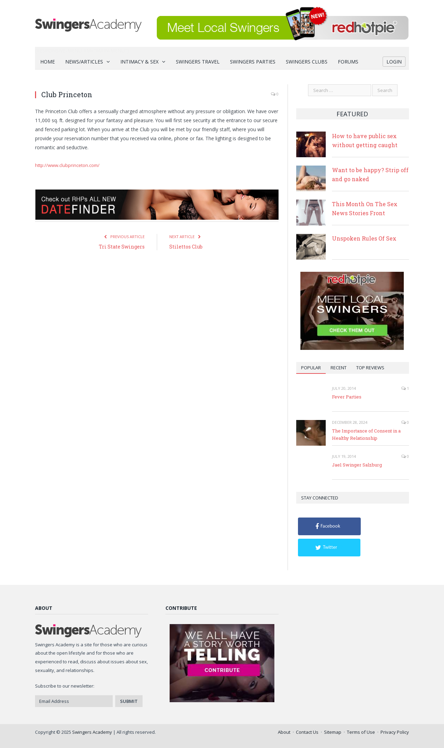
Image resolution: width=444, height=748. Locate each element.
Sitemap (332, 732)
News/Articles (84, 61)
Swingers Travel (198, 61)
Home (47, 61)
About (284, 732)
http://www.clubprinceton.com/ (67, 165)
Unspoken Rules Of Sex (364, 238)
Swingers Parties (252, 61)
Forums (348, 61)
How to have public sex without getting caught (365, 140)
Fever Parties (346, 397)
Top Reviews (370, 367)
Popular (311, 367)
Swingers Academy (92, 732)
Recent (339, 367)
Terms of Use (361, 732)
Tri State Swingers (122, 246)
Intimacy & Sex (139, 61)
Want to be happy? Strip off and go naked (370, 174)
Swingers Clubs (306, 61)
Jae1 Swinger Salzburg (357, 465)
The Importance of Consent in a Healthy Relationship (366, 434)
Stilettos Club (186, 246)
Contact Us (307, 732)
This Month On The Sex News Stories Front (365, 208)
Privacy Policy (395, 732)
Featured (352, 114)
